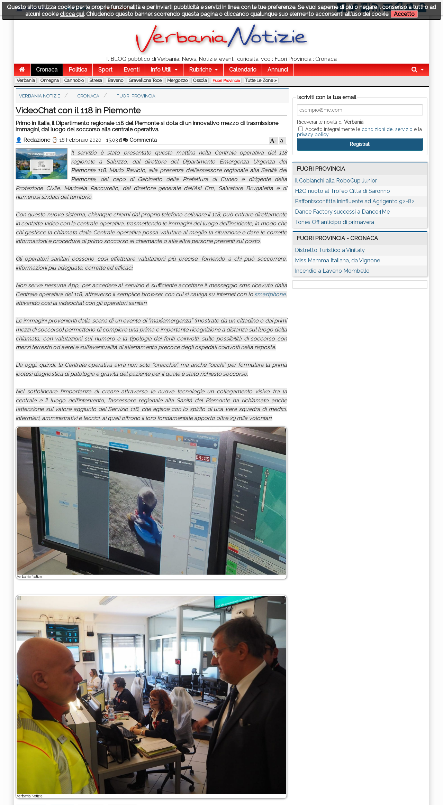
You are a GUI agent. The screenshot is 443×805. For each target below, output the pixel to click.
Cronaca (46, 69)
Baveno (115, 80)
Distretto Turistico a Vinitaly (330, 250)
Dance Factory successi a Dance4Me (342, 211)
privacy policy (313, 134)
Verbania (26, 80)
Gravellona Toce (145, 80)
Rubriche (200, 69)
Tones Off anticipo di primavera (334, 222)
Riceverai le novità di (330, 122)
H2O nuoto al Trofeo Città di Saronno (342, 191)
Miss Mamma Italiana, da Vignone (337, 260)
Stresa (95, 80)
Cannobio (74, 80)
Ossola (200, 80)
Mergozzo (177, 80)
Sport (105, 69)
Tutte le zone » (261, 80)
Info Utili (161, 69)
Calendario (242, 69)
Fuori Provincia (226, 80)
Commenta (140, 140)
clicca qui (72, 14)
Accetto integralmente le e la (359, 132)
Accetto (404, 14)
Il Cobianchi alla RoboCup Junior (336, 180)
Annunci (278, 69)
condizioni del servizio (387, 129)
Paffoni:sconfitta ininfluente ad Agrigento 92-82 (355, 201)
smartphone (270, 294)
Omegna (49, 80)
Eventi (131, 69)
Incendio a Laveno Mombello (332, 271)
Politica (78, 69)
